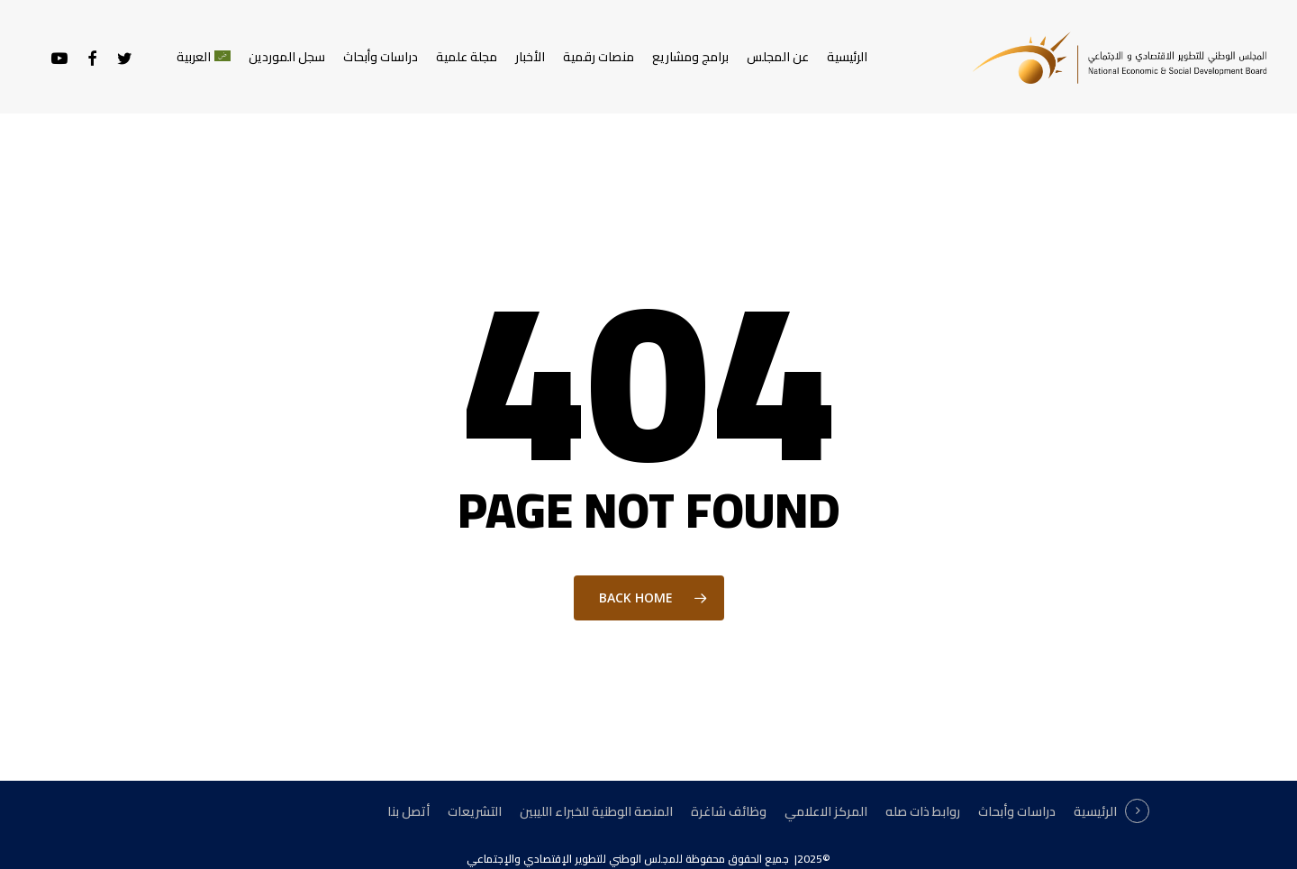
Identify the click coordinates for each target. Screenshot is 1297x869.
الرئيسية (1095, 811)
